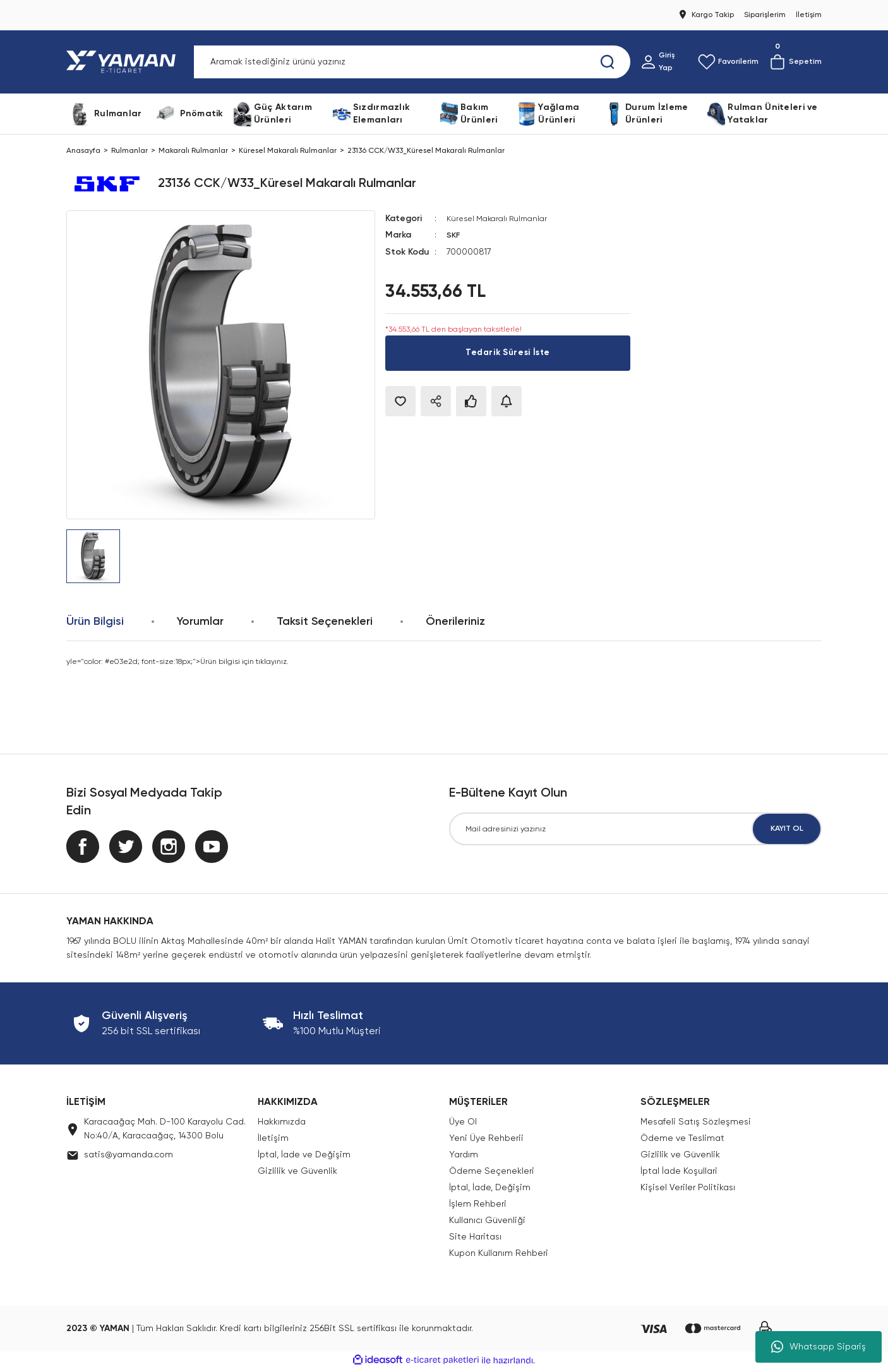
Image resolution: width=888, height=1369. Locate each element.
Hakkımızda (282, 1122)
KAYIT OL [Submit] (786, 828)
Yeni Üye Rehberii (486, 1138)
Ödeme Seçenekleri (491, 1171)
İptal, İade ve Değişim (304, 1154)
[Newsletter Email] (635, 828)
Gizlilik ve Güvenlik (297, 1171)
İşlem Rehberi (478, 1204)
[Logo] (123, 62)
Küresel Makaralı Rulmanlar (502, 218)
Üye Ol (463, 1122)
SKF (454, 235)
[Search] (412, 61)
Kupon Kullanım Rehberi (498, 1253)
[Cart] (795, 62)
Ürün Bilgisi (95, 621)
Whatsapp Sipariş (818, 1347)
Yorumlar (200, 621)
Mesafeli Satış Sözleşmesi (695, 1122)
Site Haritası (475, 1237)
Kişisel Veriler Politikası (687, 1187)
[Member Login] (664, 62)
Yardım (463, 1154)
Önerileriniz (455, 621)
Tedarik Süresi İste (507, 352)
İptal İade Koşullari (678, 1171)
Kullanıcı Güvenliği (487, 1220)
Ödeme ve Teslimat (682, 1138)
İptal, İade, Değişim (490, 1187)
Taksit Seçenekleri (325, 621)
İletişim (273, 1138)
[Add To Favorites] (400, 400)
